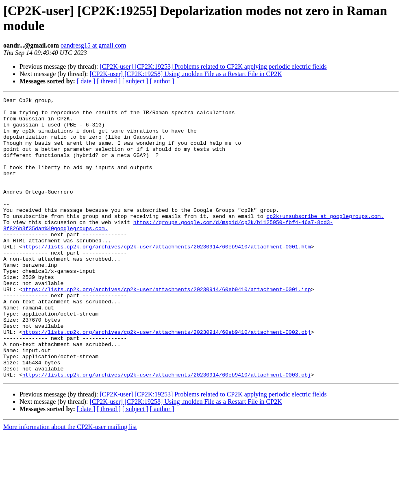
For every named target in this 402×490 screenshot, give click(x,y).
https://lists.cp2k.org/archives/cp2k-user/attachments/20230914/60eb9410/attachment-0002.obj (166, 379)
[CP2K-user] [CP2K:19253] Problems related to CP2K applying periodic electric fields (213, 66)
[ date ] (86, 81)
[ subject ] (135, 81)
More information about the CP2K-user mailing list (70, 482)
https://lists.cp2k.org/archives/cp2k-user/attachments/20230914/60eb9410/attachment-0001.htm (166, 277)
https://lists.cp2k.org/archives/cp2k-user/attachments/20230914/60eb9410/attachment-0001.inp (166, 328)
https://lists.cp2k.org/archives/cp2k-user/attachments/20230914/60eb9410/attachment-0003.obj (166, 430)
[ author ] (162, 81)
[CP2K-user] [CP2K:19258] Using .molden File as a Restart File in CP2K (185, 73)
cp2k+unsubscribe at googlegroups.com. (325, 240)
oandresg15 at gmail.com (93, 45)
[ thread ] (109, 81)
